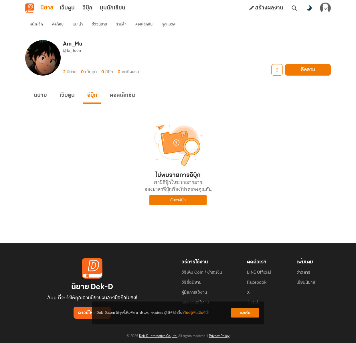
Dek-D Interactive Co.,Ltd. (158, 336)
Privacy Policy (219, 336)
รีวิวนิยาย (99, 24)
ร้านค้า (121, 24)
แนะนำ (78, 24)
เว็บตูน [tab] (67, 8)
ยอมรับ (245, 313)
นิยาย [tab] (47, 8)
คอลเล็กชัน (144, 24)
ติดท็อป (58, 24)
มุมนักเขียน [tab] (112, 8)
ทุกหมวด (168, 24)
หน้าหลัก (36, 24)
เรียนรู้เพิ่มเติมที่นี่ (195, 313)
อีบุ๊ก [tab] (87, 8)
